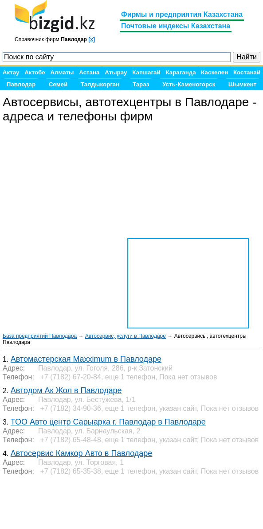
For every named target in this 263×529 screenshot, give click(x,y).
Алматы (62, 72)
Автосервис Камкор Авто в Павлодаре (82, 453)
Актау (11, 72)
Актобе (34, 72)
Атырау (116, 72)
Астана (89, 72)
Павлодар (21, 84)
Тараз (141, 84)
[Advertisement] (74, 502)
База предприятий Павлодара (40, 336)
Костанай (246, 72)
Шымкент (242, 84)
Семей (58, 84)
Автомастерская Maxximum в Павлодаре (86, 359)
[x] (91, 39)
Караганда (180, 72)
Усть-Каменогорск (188, 84)
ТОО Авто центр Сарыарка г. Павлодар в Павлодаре (108, 421)
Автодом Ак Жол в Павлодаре (66, 390)
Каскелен (214, 72)
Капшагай (146, 72)
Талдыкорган (100, 84)
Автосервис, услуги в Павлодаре (125, 336)
